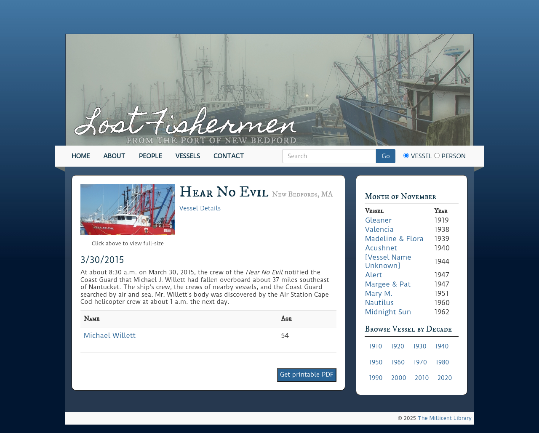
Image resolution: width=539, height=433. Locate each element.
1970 (420, 362)
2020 (445, 378)
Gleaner (378, 220)
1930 (420, 346)
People (150, 156)
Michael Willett (110, 335)
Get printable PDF (307, 374)
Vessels (188, 156)
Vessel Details (200, 208)
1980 (442, 362)
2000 (398, 378)
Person (450, 156)
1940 (442, 346)
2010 (422, 378)
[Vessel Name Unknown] (388, 261)
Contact (228, 156)
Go (386, 156)
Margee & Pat (388, 284)
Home (81, 156)
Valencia (379, 229)
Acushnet (381, 248)
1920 (398, 346)
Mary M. (378, 293)
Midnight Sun (388, 312)
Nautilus (379, 302)
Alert (373, 275)
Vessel (417, 156)
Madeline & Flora (394, 238)
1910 (375, 346)
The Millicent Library (445, 418)
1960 (398, 362)
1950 (376, 362)
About (114, 156)
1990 (376, 378)
